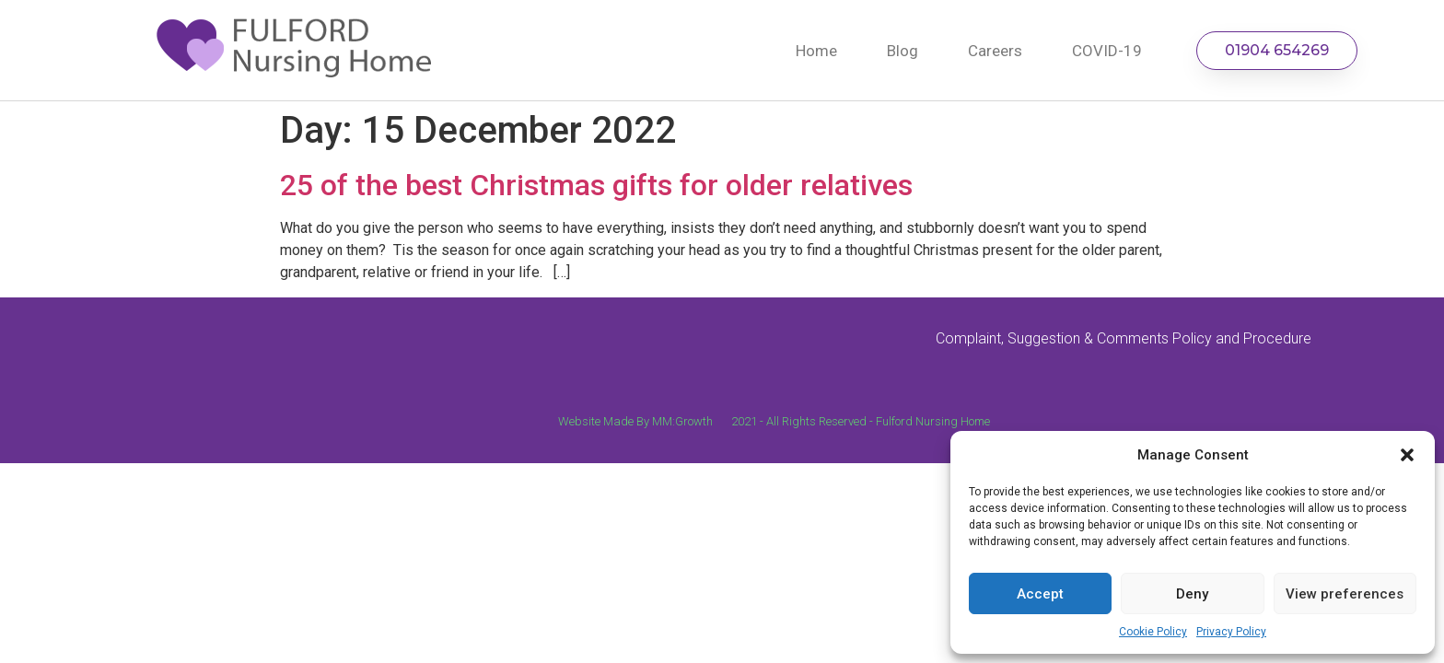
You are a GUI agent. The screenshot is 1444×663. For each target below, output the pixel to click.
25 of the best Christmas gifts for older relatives (596, 185)
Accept (1040, 594)
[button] (1407, 455)
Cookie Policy (1153, 631)
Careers (995, 50)
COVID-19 (1107, 50)
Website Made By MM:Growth (635, 421)
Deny (1192, 594)
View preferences (1344, 594)
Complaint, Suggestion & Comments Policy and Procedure (1123, 338)
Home (816, 50)
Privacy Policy (1231, 631)
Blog (902, 50)
